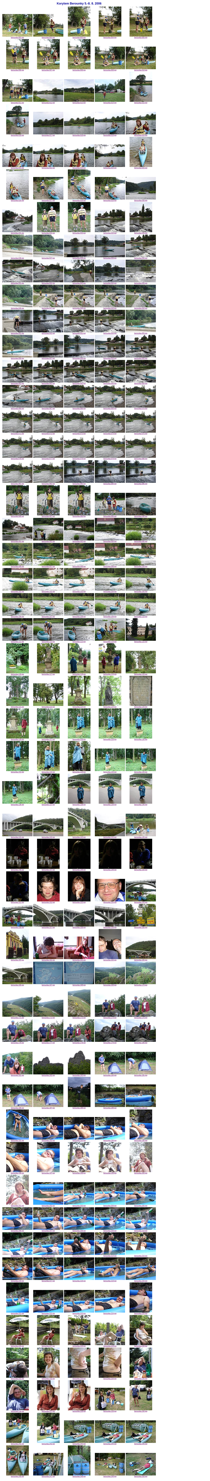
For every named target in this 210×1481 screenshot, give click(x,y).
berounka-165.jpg (141, 959)
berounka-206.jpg (17, 1230)
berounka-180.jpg (141, 1042)
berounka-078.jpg (79, 458)
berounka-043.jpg (79, 282)
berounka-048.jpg (79, 307)
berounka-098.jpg (79, 565)
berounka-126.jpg (17, 738)
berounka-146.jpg (17, 869)
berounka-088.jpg (79, 515)
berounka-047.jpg (48, 307)
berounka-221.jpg (17, 1312)
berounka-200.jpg (141, 1172)
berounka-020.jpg (141, 134)
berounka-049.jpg (110, 307)
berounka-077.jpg (48, 458)
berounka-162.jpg (48, 959)
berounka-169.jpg (110, 984)
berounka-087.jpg (48, 515)
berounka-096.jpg (17, 565)
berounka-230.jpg (141, 1345)
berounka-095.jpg (141, 540)
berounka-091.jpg (17, 540)
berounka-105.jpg (141, 590)
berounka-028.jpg (79, 199)
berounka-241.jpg (17, 1443)
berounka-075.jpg (141, 433)
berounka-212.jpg (48, 1255)
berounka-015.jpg (141, 102)
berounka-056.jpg (17, 357)
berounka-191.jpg (17, 1139)
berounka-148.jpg (79, 869)
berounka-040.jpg (141, 257)
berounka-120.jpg (141, 673)
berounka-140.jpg (141, 804)
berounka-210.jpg (141, 1230)
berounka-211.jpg (17, 1255)
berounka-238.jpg (79, 1410)
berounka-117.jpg (48, 673)
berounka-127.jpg (48, 738)
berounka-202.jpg (48, 1205)
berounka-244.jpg (110, 1443)
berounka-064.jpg (110, 382)
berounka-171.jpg (17, 1017)
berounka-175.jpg (141, 1017)
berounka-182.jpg (48, 1074)
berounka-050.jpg (141, 307)
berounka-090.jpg (141, 515)
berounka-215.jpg (141, 1255)
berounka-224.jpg (110, 1312)
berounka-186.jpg (17, 1107)
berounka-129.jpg (110, 738)
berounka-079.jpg (110, 458)
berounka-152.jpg (48, 901)
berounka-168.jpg (79, 984)
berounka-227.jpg (48, 1345)
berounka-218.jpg (79, 1280)
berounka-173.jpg (79, 1017)
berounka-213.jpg (79, 1255)
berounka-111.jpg (17, 641)
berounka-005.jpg (141, 36)
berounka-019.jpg (110, 134)
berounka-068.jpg (79, 407)
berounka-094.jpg (110, 540)
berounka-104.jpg (110, 590)
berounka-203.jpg (79, 1205)
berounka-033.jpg (79, 232)
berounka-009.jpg (110, 69)
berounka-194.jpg (110, 1139)
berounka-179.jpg (110, 1042)
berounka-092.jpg (48, 540)
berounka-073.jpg (79, 433)
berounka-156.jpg (17, 926)
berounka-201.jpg (17, 1205)
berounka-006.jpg (17, 69)
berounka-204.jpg (110, 1205)
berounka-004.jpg (110, 36)
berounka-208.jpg (79, 1230)
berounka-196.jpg (17, 1172)
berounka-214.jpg (110, 1255)
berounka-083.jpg (79, 483)
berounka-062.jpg (48, 382)
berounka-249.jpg (110, 1475)
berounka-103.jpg (79, 590)
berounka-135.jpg (141, 771)
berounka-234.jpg (110, 1378)
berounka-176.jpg (17, 1042)
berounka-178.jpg (79, 1042)
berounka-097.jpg (48, 565)
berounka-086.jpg (17, 515)
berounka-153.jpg (79, 901)
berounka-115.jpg (141, 641)
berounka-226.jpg (17, 1345)
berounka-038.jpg (79, 257)
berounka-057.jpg (48, 357)
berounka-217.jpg (48, 1280)
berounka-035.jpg (141, 232)
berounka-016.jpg (17, 134)
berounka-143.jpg (79, 836)
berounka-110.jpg (141, 616)
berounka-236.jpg (17, 1410)
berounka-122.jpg (48, 706)
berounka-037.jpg (48, 257)
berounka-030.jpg (141, 199)
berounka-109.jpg (110, 616)
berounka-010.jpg (141, 69)
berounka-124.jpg (110, 706)
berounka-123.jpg (79, 706)
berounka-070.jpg (141, 407)
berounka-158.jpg (79, 926)
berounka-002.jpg (48, 36)
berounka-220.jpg (141, 1280)
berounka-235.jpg (141, 1378)
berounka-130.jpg (141, 738)
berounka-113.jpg (79, 641)
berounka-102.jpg (48, 590)
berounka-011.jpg (17, 102)
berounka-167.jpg (48, 984)
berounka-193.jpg (79, 1139)
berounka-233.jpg (79, 1378)
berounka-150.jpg (141, 869)
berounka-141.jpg (17, 836)
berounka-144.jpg (110, 836)
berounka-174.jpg (110, 1017)
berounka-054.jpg (110, 332)
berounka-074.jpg (110, 433)
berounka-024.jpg (110, 167)
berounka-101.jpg (17, 590)
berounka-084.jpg (110, 483)
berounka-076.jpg (17, 458)
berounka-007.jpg (48, 69)
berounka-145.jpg (141, 836)
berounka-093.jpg (79, 540)
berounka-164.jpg (110, 959)
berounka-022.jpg (48, 167)
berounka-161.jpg (17, 959)
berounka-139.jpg (110, 804)
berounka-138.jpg (79, 804)
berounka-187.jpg (48, 1107)
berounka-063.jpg (79, 382)
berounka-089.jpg (110, 515)
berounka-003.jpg (79, 36)
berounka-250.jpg (141, 1475)
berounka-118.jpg (79, 673)
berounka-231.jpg (17, 1378)
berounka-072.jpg (48, 433)
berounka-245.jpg (141, 1443)
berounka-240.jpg (141, 1410)
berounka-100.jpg (141, 565)
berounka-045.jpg (141, 282)
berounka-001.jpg (17, 36)
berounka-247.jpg (48, 1475)
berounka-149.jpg (110, 869)
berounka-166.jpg (17, 984)
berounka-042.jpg (48, 282)
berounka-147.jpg (48, 869)
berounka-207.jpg (48, 1230)
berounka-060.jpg (141, 357)
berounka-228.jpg (79, 1345)
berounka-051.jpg (17, 332)
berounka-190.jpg (141, 1107)
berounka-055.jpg (141, 332)
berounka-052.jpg (48, 332)
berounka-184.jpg (110, 1074)
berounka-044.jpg (110, 282)
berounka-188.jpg (79, 1107)
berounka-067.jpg (48, 407)
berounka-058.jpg (79, 357)
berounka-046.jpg (17, 307)
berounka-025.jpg (141, 167)
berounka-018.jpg (79, 134)
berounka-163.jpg (79, 959)
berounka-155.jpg (141, 901)
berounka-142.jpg (48, 836)
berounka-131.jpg (17, 771)
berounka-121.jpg (17, 706)
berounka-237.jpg (48, 1410)
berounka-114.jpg (110, 641)
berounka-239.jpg (110, 1410)
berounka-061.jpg (17, 382)
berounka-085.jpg (141, 483)
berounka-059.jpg (110, 357)
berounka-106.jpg (17, 616)
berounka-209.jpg (110, 1230)
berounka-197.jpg (48, 1172)
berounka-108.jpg (79, 616)
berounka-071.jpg (17, 433)
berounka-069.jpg (110, 407)
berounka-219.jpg (110, 1280)
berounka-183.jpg (79, 1074)
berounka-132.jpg (48, 771)
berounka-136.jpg (17, 804)
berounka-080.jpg (141, 458)
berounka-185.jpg (141, 1074)
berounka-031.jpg (17, 232)
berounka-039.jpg (110, 257)
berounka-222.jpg (48, 1312)
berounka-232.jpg (48, 1378)
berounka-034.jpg (110, 232)
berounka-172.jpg (48, 1017)
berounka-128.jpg (79, 738)
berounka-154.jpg (110, 901)
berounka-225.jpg (141, 1312)
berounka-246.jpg (17, 1475)
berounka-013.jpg (79, 102)
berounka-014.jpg (110, 102)
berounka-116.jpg (17, 673)
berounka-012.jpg (48, 102)
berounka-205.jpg (141, 1205)
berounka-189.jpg (110, 1107)
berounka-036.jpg (17, 257)
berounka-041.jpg (17, 282)
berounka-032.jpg (48, 232)
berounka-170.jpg (141, 984)
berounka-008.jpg (79, 69)
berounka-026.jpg (17, 199)
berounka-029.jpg (110, 199)
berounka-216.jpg (17, 1280)
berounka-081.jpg (17, 483)
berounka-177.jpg (48, 1042)
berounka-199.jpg (110, 1172)
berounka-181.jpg (17, 1074)
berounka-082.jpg (48, 483)
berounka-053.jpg (79, 332)
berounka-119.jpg (110, 673)
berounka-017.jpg (48, 134)
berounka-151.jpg (17, 901)
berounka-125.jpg (141, 706)
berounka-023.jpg (79, 167)
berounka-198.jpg (79, 1172)
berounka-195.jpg (141, 1139)
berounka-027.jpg (48, 199)
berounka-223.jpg (79, 1312)
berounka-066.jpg (17, 407)
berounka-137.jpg (48, 804)
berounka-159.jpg (110, 926)
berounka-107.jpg (48, 616)
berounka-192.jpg (48, 1139)
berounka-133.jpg (79, 771)
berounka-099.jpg (110, 565)
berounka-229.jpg (110, 1345)
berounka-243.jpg (79, 1443)
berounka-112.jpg (48, 641)
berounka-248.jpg (79, 1475)
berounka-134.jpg (110, 771)
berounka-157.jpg (48, 926)
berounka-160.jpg (141, 926)
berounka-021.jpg (17, 167)
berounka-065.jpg (141, 382)
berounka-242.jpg (48, 1443)
